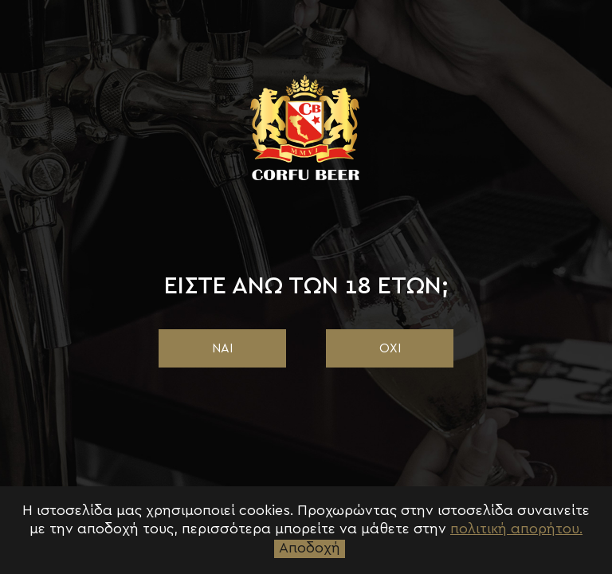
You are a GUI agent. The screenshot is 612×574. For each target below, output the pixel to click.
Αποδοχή (309, 548)
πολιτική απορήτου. (516, 529)
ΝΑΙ (222, 348)
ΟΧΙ (390, 348)
